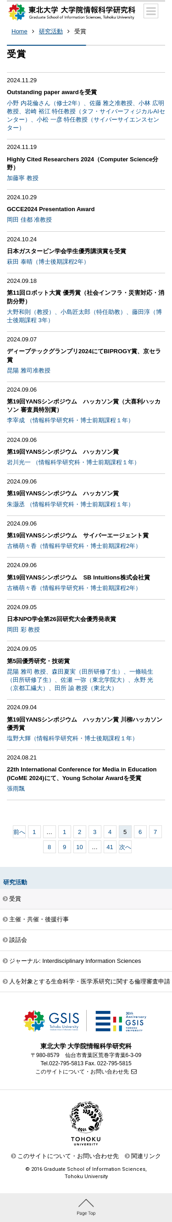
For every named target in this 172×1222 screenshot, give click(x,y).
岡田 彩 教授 (23, 629)
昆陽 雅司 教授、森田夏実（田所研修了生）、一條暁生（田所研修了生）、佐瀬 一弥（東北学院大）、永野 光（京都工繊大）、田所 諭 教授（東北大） (80, 679)
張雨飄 (16, 788)
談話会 (18, 939)
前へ (19, 832)
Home (19, 31)
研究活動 (51, 31)
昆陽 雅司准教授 (28, 370)
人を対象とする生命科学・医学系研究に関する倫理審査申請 (89, 981)
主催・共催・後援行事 (39, 919)
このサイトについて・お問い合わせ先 (82, 1071)
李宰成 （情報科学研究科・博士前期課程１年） (70, 420)
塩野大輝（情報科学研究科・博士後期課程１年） (72, 738)
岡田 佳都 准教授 (29, 219)
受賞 (80, 31)
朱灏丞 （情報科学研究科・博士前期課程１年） (70, 504)
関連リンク (146, 1156)
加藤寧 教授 (23, 178)
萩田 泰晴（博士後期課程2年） (48, 261)
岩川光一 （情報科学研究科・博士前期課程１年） (73, 462)
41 (109, 847)
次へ (125, 847)
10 (79, 847)
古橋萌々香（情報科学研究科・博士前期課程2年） (74, 545)
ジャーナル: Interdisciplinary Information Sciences (75, 960)
